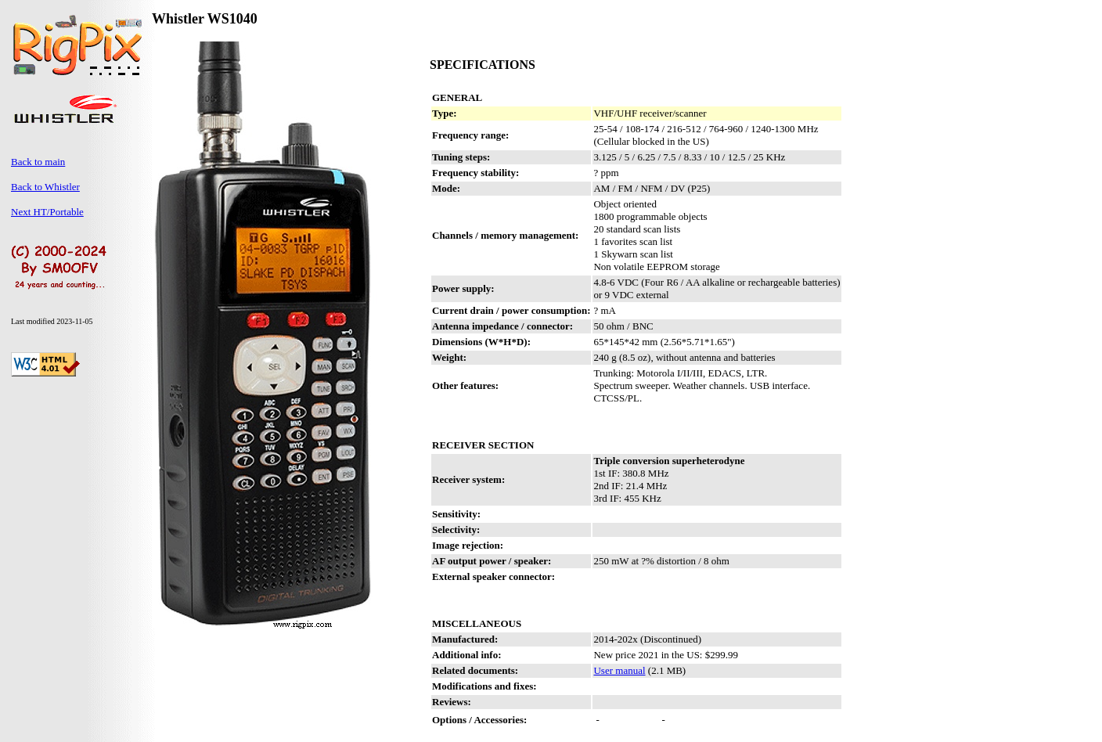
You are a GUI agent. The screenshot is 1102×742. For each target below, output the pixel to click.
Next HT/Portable (47, 212)
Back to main (38, 161)
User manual (619, 670)
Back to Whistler (45, 187)
